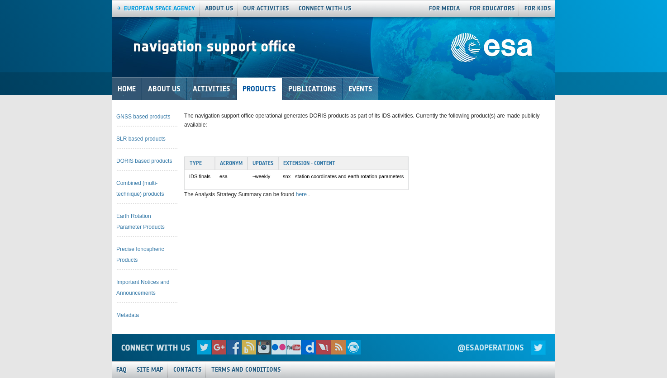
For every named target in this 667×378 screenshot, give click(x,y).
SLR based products (141, 139)
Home (127, 89)
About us (219, 8)
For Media (444, 8)
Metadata (127, 315)
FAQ (121, 369)
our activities (266, 8)
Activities (211, 89)
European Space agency (159, 8)
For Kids (537, 8)
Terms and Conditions (246, 369)
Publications (312, 89)
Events (360, 89)
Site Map (150, 369)
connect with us (325, 8)
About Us (164, 89)
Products (259, 89)
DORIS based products (144, 161)
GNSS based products (143, 116)
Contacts (187, 369)
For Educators (492, 8)
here (302, 194)
